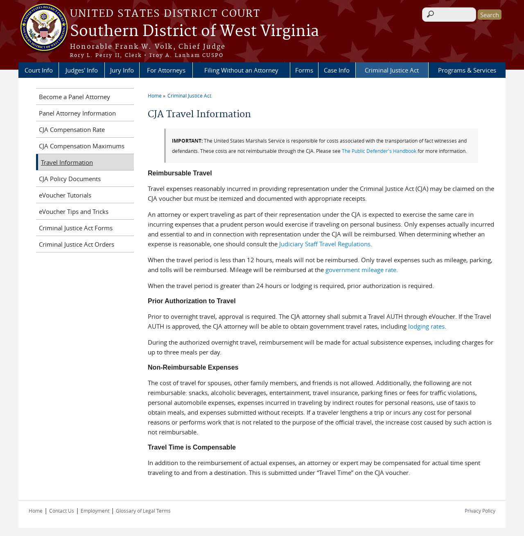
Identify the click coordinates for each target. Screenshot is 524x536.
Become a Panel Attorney (74, 97)
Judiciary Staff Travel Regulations (324, 244)
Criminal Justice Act (392, 70)
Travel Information (67, 162)
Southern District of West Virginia (194, 31)
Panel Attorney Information (77, 113)
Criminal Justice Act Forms (76, 228)
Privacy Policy (480, 510)
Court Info (39, 70)
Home (155, 95)
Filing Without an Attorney (241, 70)
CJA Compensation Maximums (81, 146)
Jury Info (122, 70)
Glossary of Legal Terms (143, 510)
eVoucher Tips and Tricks (73, 211)
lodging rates (426, 326)
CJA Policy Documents (70, 179)
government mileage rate (360, 270)
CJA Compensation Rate (72, 129)
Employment (95, 510)
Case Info (337, 70)
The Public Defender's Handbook (379, 151)
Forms (304, 70)
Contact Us (61, 510)
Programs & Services (467, 70)
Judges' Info (82, 70)
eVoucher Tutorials (65, 195)
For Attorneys (166, 70)
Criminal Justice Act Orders (76, 244)
